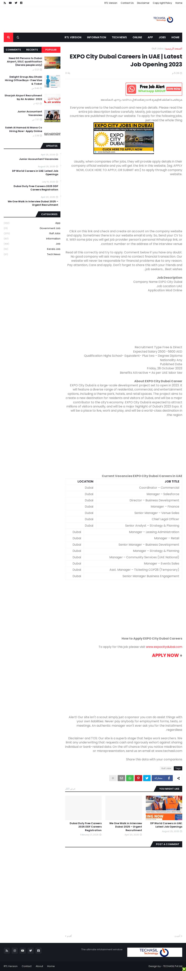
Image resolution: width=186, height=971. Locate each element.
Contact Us (127, 3)
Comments (13, 49)
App (32, 223)
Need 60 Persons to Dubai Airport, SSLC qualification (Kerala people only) (24, 62)
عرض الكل (70, 788)
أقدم (69, 936)
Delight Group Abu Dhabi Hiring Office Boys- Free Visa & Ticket (23, 80)
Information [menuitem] (96, 37)
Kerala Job (32, 249)
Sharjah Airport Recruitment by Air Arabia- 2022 (23, 97)
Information (32, 239)
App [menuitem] (150, 37)
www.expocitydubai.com (164, 647)
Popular (51, 49)
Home (178, 3)
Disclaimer (143, 3)
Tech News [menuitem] (119, 37)
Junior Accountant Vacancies (29, 113)
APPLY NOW (165, 655)
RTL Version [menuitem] (73, 37)
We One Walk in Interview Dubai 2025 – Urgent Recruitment (125, 827)
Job (32, 244)
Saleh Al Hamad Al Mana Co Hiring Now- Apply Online (23, 129)
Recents (32, 49)
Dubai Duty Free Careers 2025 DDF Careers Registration (86, 827)
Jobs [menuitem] (162, 37)
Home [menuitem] (175, 37)
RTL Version (110, 3)
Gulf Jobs (157, 48)
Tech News (32, 254)
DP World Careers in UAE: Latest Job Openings (166, 825)
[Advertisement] (123, 202)
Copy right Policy (162, 3)
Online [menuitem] (137, 37)
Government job (32, 228)
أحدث (177, 936)
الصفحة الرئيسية (173, 48)
